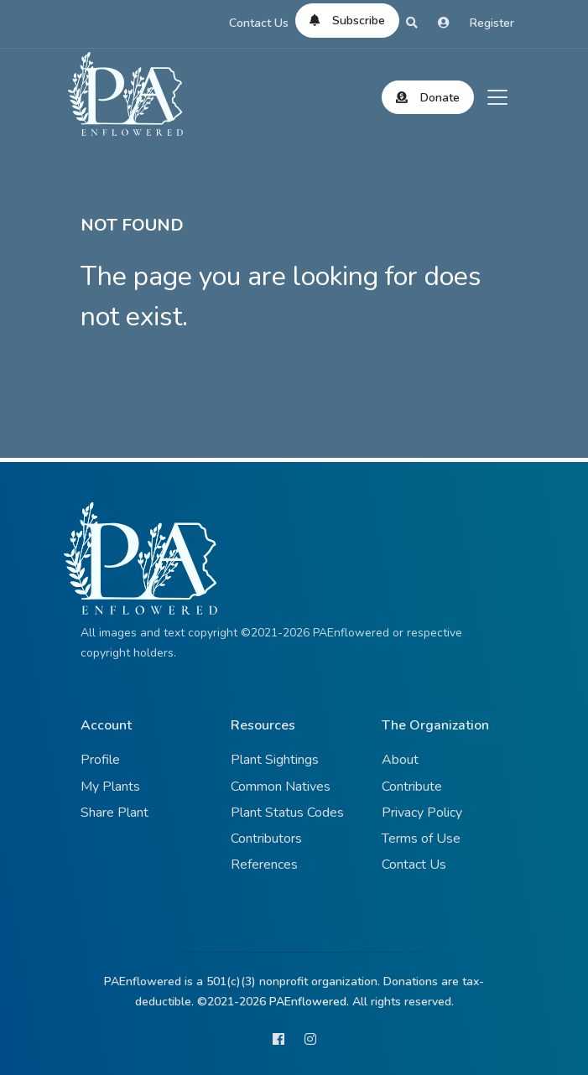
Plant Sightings (275, 759)
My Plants (110, 786)
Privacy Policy (422, 812)
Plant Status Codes (287, 812)
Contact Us (259, 23)
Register (492, 23)
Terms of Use (421, 838)
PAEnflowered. (309, 1002)
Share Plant (114, 812)
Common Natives (280, 786)
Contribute (412, 786)
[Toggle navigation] (497, 97)
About (400, 759)
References (264, 864)
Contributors (266, 838)
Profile (100, 759)
